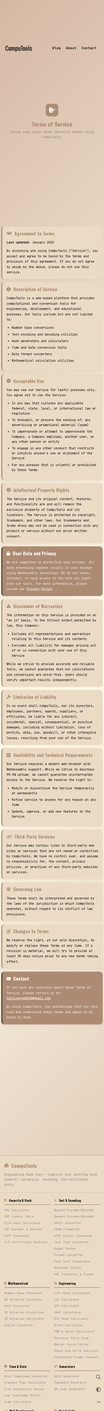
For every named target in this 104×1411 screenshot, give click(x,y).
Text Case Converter (71, 1242)
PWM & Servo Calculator (74, 1331)
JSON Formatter (67, 1229)
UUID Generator (67, 1376)
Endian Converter (18, 1325)
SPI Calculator (67, 1306)
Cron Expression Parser (24, 1389)
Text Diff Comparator (72, 1261)
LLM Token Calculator (72, 1293)
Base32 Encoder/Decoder (74, 1210)
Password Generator (70, 1382)
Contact (89, 48)
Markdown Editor (68, 1268)
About (71, 48)
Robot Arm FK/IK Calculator (77, 1351)
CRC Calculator (17, 1210)
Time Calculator (18, 1402)
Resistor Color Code (71, 1338)
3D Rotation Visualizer (24, 1312)
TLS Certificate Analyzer (26, 1242)
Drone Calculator (68, 1325)
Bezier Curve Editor (71, 1344)
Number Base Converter (23, 1293)
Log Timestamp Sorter (22, 1395)
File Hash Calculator (22, 1223)
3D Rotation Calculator (24, 1319)
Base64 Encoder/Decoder (74, 1216)
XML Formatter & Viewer (74, 1274)
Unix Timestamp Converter (26, 1376)
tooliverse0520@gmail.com (28, 998)
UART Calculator (68, 1312)
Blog (56, 48)
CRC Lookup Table (18, 1216)
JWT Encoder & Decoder (23, 1229)
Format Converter (68, 1255)
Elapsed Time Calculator (25, 1382)
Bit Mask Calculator (71, 1319)
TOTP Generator (17, 1236)
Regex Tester (65, 1248)
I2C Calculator (67, 1299)
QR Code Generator (69, 1389)
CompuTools (18, 48)
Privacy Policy (39, 589)
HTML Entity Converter (73, 1236)
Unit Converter (17, 1306)
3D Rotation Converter (23, 1299)
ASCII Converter (68, 1223)
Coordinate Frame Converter (77, 1357)
